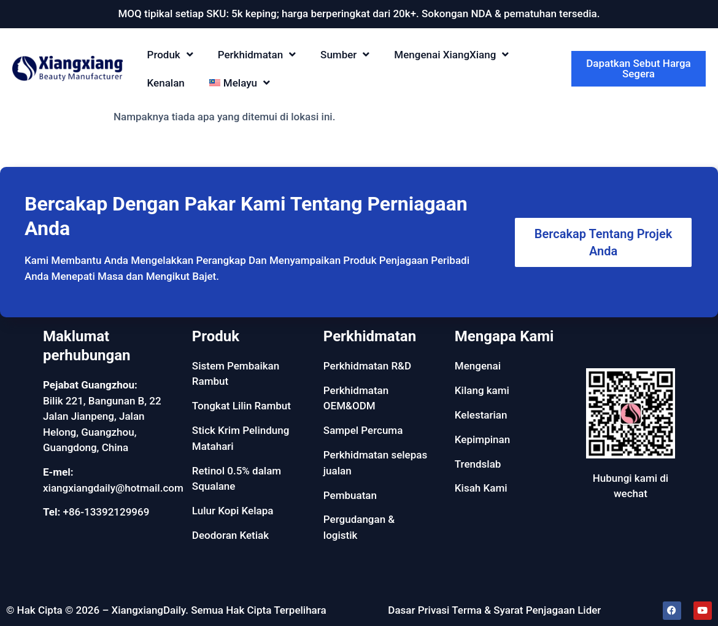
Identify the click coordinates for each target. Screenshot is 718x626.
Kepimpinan (482, 439)
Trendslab (478, 464)
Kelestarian (481, 415)
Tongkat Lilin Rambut (241, 406)
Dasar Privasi (418, 610)
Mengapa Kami (504, 336)
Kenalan (166, 83)
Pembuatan (350, 495)
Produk (170, 54)
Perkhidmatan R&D (367, 366)
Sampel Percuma (363, 430)
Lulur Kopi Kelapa (233, 510)
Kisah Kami (481, 488)
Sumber (344, 54)
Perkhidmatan (257, 54)
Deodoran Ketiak (230, 535)
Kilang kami (482, 390)
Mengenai (478, 366)
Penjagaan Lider (563, 610)
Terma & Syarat (487, 610)
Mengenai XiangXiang (451, 54)
